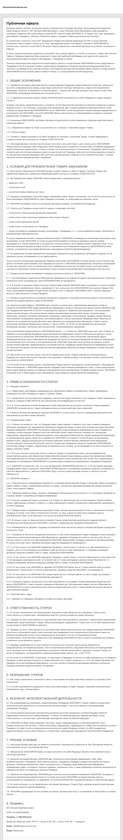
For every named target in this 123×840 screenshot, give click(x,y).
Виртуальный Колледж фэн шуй (15, 7)
